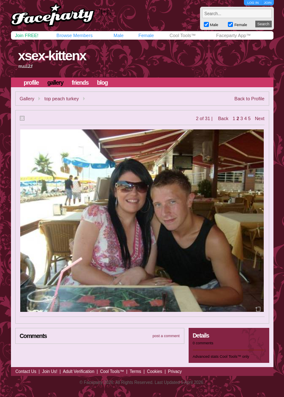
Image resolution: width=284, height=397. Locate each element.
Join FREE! (27, 35)
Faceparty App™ (233, 35)
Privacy (175, 371)
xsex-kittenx (52, 55)
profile (31, 82)
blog (102, 82)
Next (260, 118)
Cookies (154, 371)
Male (119, 35)
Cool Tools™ (183, 35)
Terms (135, 371)
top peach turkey (61, 98)
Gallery (27, 98)
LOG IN (253, 3)
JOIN (267, 3)
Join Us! (49, 371)
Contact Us (26, 371)
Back (223, 118)
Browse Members (75, 35)
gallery (55, 82)
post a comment (165, 336)
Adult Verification (79, 371)
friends (80, 82)
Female (146, 35)
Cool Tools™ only (234, 356)
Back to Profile (250, 98)
